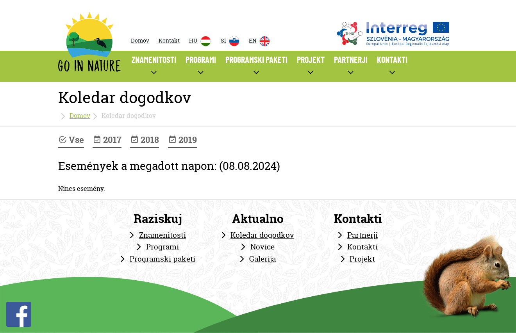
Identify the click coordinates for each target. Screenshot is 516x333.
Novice (262, 247)
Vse (71, 140)
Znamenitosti (162, 235)
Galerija (262, 259)
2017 (107, 140)
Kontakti (362, 247)
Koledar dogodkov (262, 235)
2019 (182, 140)
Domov (140, 40)
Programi (162, 247)
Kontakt (169, 40)
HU (200, 41)
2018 (144, 140)
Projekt (362, 259)
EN (259, 41)
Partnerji (362, 235)
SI (230, 41)
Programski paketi (162, 259)
